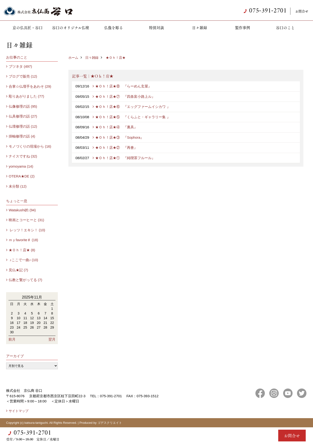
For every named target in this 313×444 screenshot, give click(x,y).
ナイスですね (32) (23, 156)
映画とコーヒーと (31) (26, 220)
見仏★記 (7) (18, 270)
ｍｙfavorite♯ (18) (23, 240)
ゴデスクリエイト (110, 422)
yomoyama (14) (21, 166)
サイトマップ (18, 411)
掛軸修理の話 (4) (22, 136)
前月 (12, 339)
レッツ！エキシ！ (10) (27, 230)
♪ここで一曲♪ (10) (23, 260)
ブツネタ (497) (20, 66)
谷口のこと (285, 27)
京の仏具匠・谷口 (27, 27)
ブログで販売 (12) (23, 76)
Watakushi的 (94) (22, 210)
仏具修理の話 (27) (23, 116)
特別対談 (156, 27)
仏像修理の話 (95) (23, 106)
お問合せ (301, 11)
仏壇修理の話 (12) (23, 126)
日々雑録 (199, 27)
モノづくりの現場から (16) (30, 146)
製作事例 (242, 27)
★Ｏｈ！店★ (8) (22, 250)
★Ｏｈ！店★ (115, 57)
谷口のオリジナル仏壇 (70, 27)
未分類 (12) (18, 186)
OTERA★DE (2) (22, 176)
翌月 (51, 339)
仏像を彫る (113, 27)
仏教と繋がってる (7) (25, 280)
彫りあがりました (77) (26, 96)
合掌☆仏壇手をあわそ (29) (30, 86)
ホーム (73, 57)
